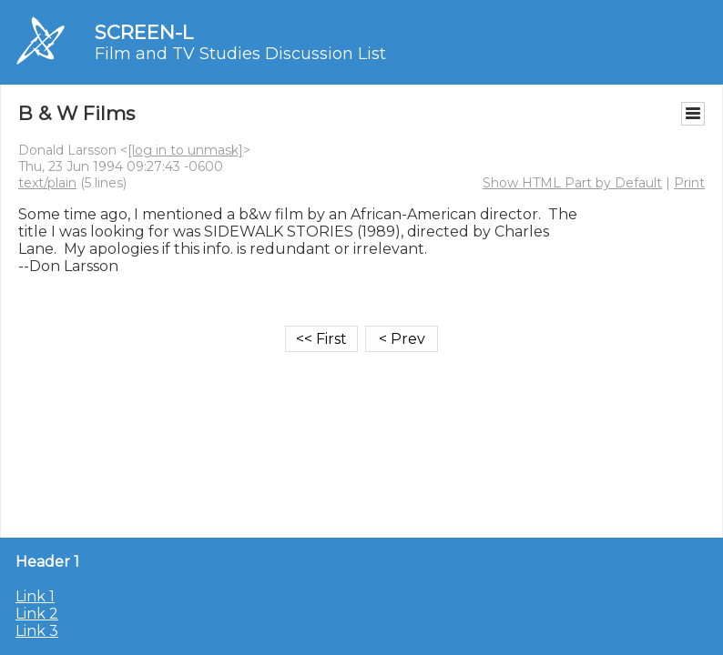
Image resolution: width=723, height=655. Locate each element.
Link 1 (35, 596)
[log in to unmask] (185, 150)
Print (689, 183)
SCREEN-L (144, 32)
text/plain (47, 183)
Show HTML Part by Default (572, 183)
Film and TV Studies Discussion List (240, 54)
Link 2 (36, 613)
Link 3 (36, 631)
